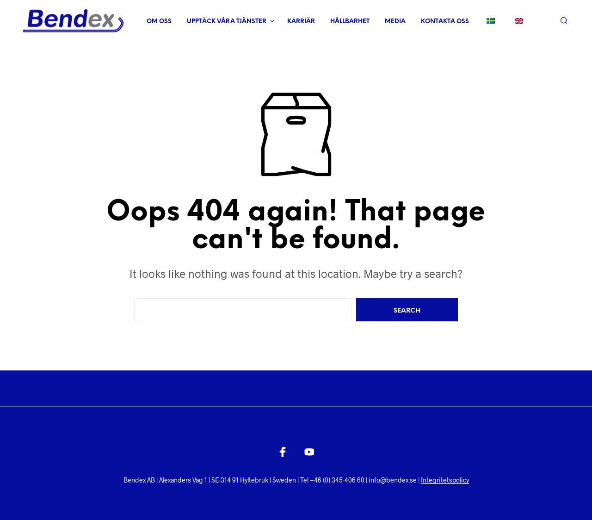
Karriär (301, 22)
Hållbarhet (350, 22)
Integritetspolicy (445, 480)
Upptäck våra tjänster (226, 22)
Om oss (159, 22)
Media (395, 22)
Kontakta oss (445, 22)
